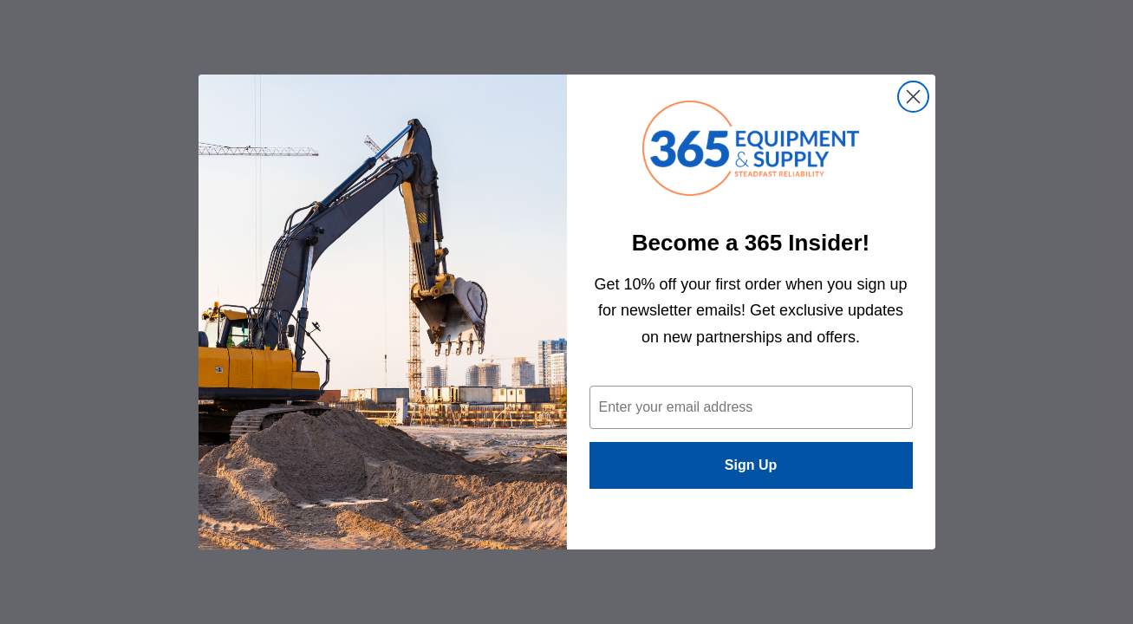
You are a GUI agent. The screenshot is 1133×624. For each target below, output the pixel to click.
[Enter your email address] (751, 407)
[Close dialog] (913, 96)
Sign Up (751, 465)
